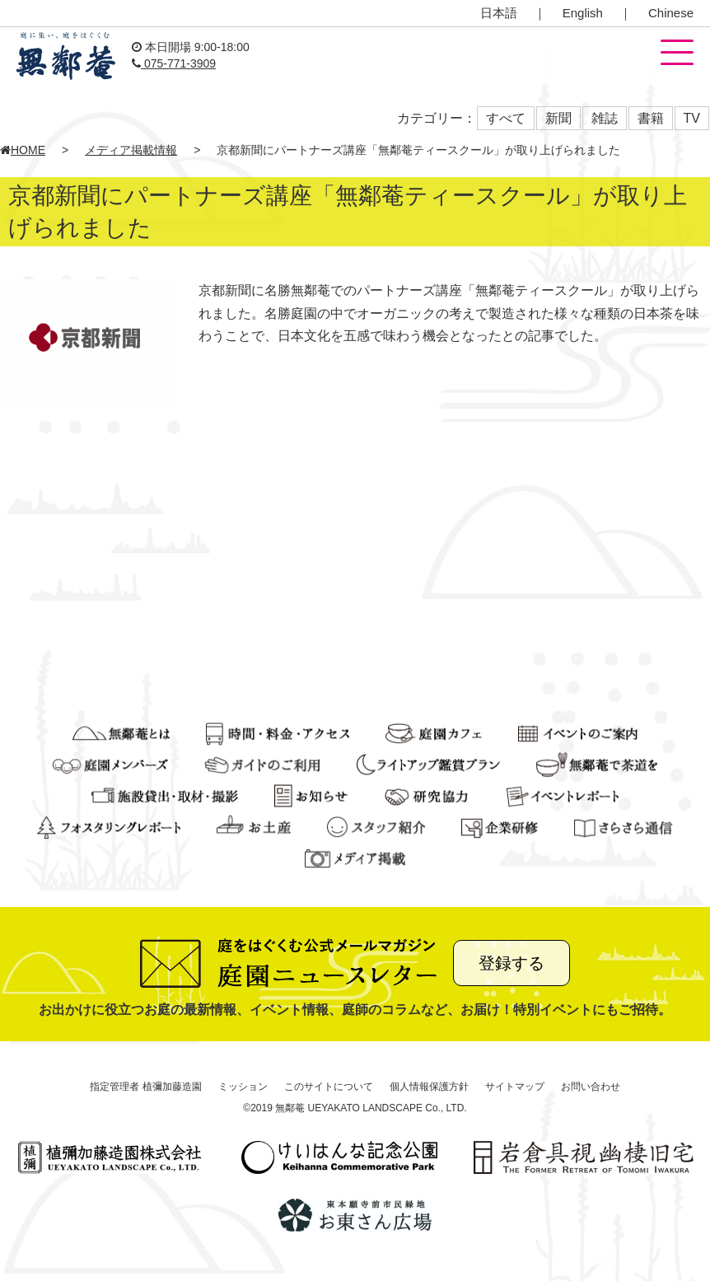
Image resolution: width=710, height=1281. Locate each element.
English (583, 13)
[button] (677, 53)
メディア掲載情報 (131, 150)
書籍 (651, 118)
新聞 (558, 118)
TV (692, 118)
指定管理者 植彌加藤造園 (145, 1086)
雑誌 (604, 118)
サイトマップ (514, 1086)
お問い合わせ (590, 1086)
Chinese (671, 13)
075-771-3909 (174, 63)
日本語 (498, 13)
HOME (22, 150)
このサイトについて (328, 1086)
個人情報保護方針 (429, 1086)
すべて (505, 118)
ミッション (243, 1086)
